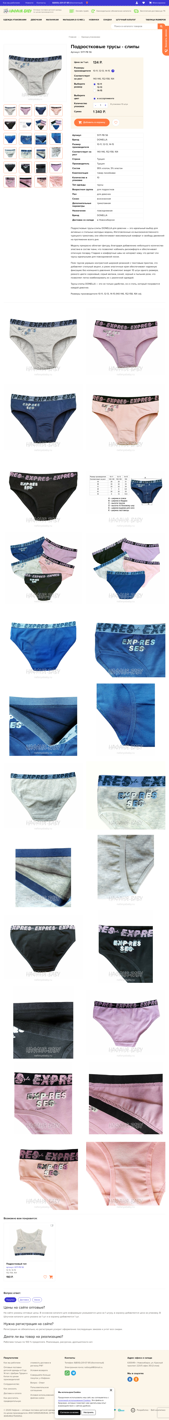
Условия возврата (39, 1370)
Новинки (94, 20)
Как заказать (10, 1388)
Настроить (89, 1412)
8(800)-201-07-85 (61, 2)
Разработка (142, 1410)
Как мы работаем (12, 2)
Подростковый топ (16, 1263)
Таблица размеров (156, 20)
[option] (35, 72)
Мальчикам (52, 20)
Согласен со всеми (69, 1412)
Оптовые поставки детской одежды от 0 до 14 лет (15, 1373)
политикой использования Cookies (74, 1400)
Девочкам (36, 20)
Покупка (10, 1299)
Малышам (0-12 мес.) (74, 20)
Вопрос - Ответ (37, 1382)
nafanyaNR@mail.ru (93, 1367)
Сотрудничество (11, 1384)
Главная (72, 37)
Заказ (37, 1299)
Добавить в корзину (92, 122)
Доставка (24, 1299)
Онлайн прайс (82, 11)
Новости (30, 2)
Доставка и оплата (12, 1393)
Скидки (107, 20)
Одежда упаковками (14, 20)
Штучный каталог (126, 20)
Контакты (41, 2)
